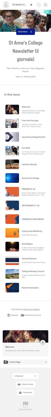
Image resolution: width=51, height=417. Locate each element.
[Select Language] (25, 376)
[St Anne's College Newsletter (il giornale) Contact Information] (31, 5)
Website (12, 315)
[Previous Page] (38, 5)
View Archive (25, 384)
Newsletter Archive (31, 315)
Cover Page (15, 362)
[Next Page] (45, 5)
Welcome (9, 347)
